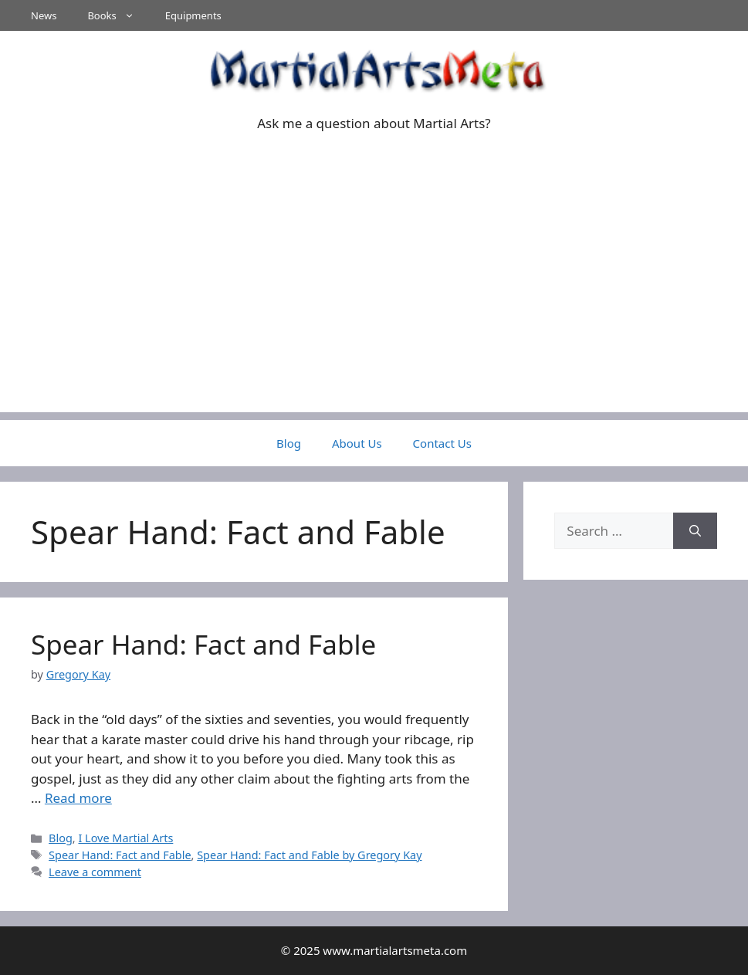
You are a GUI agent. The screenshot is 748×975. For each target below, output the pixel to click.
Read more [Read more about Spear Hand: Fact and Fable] (78, 798)
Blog (288, 443)
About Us (357, 443)
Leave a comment (95, 872)
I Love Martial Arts (125, 838)
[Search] (695, 531)
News (43, 15)
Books (118, 15)
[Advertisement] (374, 304)
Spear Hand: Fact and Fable (203, 644)
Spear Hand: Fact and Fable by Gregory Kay (309, 855)
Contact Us (442, 443)
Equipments (193, 15)
